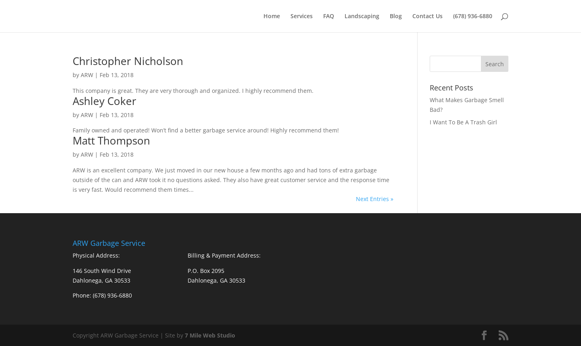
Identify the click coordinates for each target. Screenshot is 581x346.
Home (271, 16)
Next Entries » (374, 199)
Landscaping (362, 16)
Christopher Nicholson (128, 61)
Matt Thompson (111, 140)
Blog (396, 16)
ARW (87, 75)
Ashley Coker (104, 101)
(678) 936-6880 (472, 16)
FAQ (328, 16)
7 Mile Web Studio (210, 335)
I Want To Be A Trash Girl (463, 122)
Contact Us (427, 16)
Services (301, 16)
